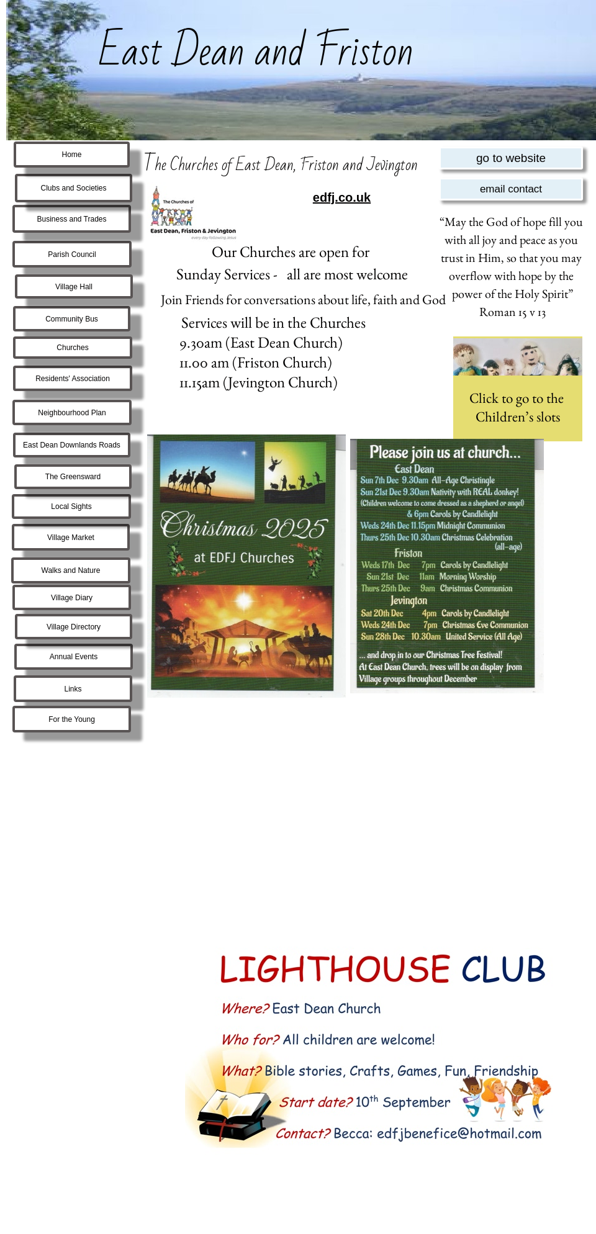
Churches (72, 347)
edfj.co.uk (342, 197)
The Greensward (73, 476)
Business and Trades (71, 219)
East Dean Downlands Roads (71, 445)
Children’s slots (518, 416)
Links (72, 689)
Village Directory (74, 627)
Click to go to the (518, 398)
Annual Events (73, 656)
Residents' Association (72, 378)
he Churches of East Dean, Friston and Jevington (286, 165)
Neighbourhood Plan (72, 412)
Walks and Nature (71, 570)
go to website (511, 157)
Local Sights (71, 506)
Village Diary (72, 597)
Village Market (70, 537)
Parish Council (72, 254)
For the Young (71, 719)
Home (71, 154)
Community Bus (71, 319)
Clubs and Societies (73, 188)
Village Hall (74, 286)
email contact (511, 189)
